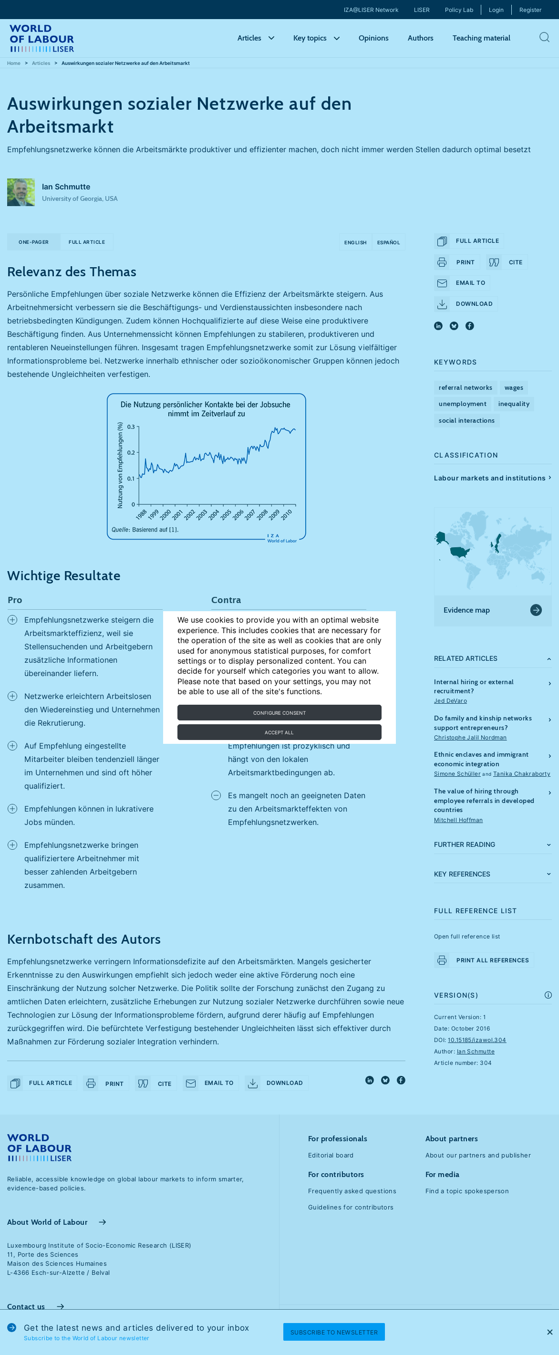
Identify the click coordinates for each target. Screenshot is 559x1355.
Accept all (279, 732)
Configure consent (279, 713)
